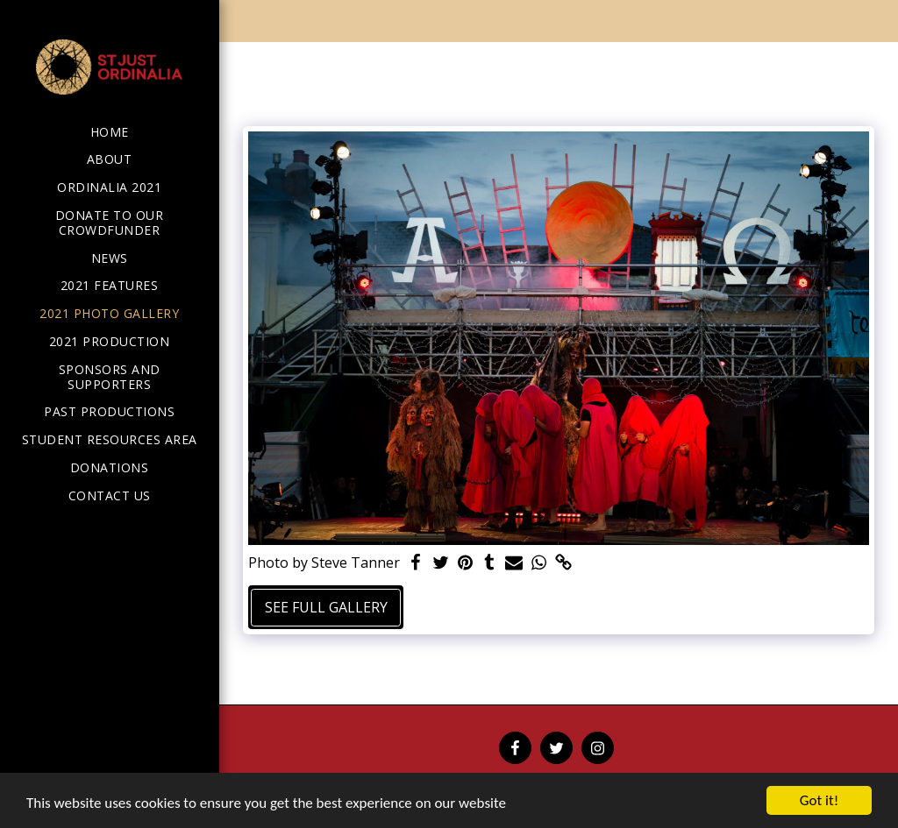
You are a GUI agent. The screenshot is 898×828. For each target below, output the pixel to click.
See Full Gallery (326, 607)
